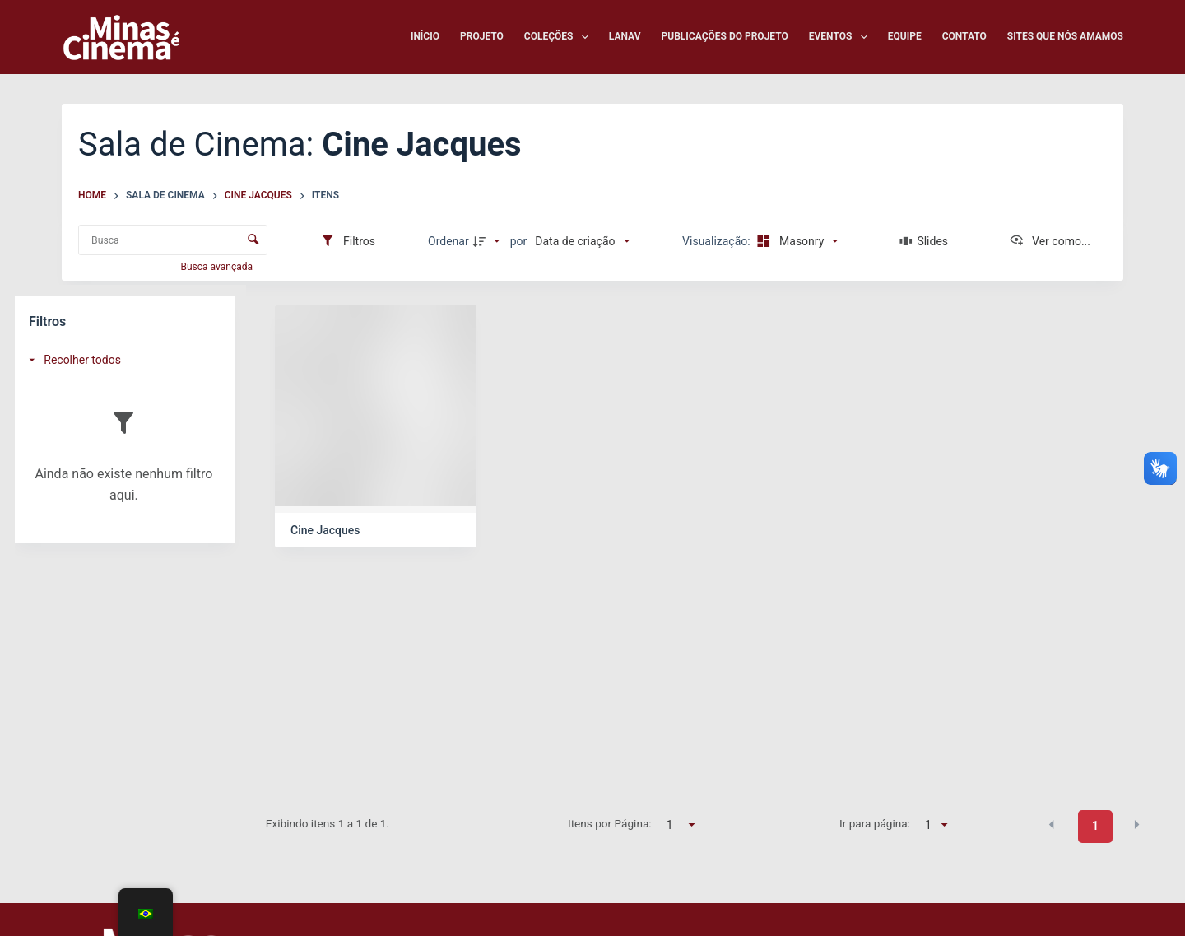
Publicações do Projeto (725, 36)
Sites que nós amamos (1065, 36)
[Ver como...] (1050, 241)
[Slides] (923, 241)
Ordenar (448, 241)
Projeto (482, 36)
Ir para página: (874, 823)
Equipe (905, 36)
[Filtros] (347, 241)
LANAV (625, 36)
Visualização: (717, 241)
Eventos (841, 37)
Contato (964, 36)
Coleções (559, 37)
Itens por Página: (610, 823)
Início (425, 36)
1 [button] (1095, 825)
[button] (1051, 824)
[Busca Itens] (172, 240)
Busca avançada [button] (218, 266)
